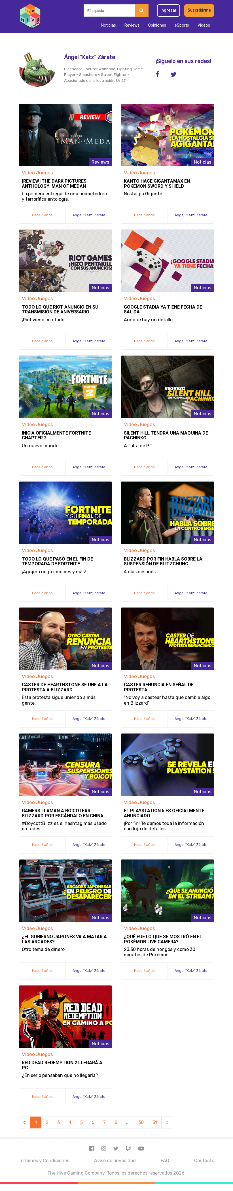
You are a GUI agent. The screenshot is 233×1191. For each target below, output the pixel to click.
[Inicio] (30, 16)
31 (154, 1122)
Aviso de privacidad (115, 1160)
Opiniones (157, 25)
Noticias (108, 25)
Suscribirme (199, 10)
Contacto (204, 1160)
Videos (204, 25)
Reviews (131, 25)
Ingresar (168, 10)
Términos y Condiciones (44, 1160)
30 (141, 1122)
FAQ (165, 1160)
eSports (182, 25)
